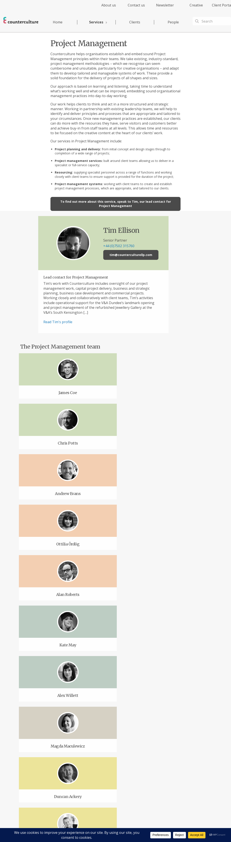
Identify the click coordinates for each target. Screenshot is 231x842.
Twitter (69, 770)
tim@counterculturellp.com (141, 255)
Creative (196, 5)
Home (57, 22)
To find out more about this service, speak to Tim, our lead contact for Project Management (115, 203)
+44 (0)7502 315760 (129, 246)
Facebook (46, 770)
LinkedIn (93, 770)
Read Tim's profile (67, 322)
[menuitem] (104, 7)
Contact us (136, 5)
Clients (134, 22)
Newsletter (165, 5)
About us (108, 5)
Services (96, 22)
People (173, 22)
